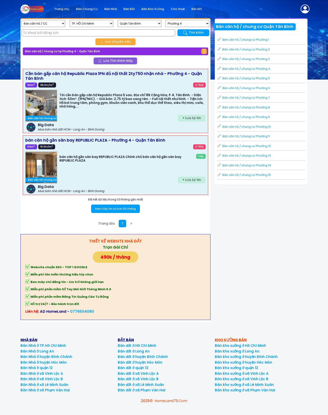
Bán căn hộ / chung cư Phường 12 (244, 146)
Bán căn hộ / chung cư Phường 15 (244, 175)
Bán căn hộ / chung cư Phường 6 (243, 88)
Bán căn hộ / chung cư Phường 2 (243, 49)
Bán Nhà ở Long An (37, 351)
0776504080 (82, 311)
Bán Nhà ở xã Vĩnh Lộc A (41, 373)
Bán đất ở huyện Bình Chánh (143, 356)
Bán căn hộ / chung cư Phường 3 (243, 59)
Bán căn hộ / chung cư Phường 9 (243, 117)
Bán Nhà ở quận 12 (36, 367)
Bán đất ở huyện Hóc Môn (140, 362)
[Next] (131, 223)
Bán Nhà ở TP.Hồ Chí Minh (43, 345)
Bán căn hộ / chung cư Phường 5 (243, 78)
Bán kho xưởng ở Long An (237, 351)
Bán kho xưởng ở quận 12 (236, 367)
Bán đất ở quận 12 (133, 367)
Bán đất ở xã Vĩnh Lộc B (138, 379)
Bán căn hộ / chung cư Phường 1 (243, 40)
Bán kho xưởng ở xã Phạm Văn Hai (245, 390)
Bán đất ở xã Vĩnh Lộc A (138, 373)
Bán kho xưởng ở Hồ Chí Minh (240, 345)
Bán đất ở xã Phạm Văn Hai (141, 390)
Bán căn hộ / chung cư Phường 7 (243, 97)
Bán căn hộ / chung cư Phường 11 (243, 136)
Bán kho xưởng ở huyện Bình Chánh (246, 356)
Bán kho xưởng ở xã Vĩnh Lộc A (242, 373)
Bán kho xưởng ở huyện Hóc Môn (243, 362)
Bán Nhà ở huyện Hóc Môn (43, 362)
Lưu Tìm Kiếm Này (115, 60)
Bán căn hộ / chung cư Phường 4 (243, 69)
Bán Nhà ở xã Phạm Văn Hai (45, 390)
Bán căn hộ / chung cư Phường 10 (244, 127)
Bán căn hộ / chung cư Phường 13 (244, 155)
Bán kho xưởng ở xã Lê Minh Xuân (244, 384)
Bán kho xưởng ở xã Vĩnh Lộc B (241, 379)
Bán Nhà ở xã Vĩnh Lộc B (41, 379)
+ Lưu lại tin (191, 118)
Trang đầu (106, 223)
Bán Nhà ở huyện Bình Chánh (46, 356)
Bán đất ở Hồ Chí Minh (137, 345)
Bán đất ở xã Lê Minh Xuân (141, 384)
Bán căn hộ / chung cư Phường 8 (243, 107)
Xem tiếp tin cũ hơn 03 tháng (115, 209)
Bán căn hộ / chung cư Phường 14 (244, 165)
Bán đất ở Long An (134, 351)
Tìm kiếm (193, 32)
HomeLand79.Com (170, 400)
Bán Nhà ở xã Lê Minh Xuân (44, 384)
